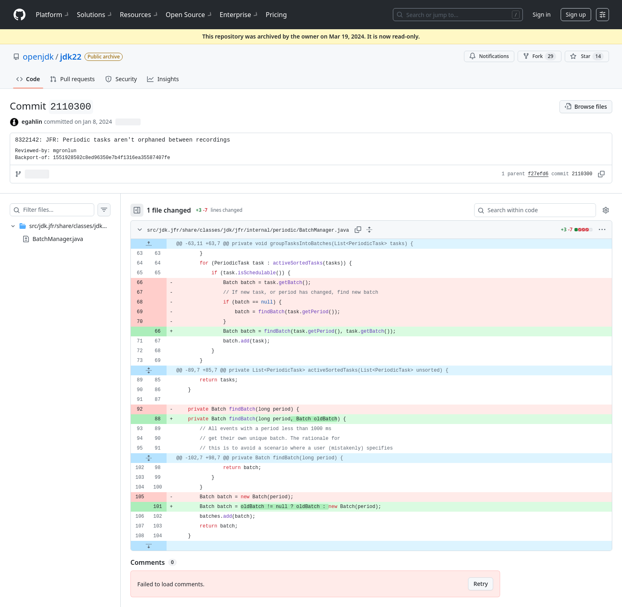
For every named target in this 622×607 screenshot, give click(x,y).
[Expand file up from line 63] (149, 244)
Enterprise (239, 14)
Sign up (576, 14)
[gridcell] (371, 244)
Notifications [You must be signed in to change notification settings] (489, 56)
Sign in (541, 14)
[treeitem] (60, 232)
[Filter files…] (58, 210)
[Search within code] (531, 210)
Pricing (276, 14)
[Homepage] (19, 15)
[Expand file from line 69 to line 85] (149, 370)
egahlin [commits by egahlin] (32, 121)
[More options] (602, 229)
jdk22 (71, 56)
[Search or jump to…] (457, 15)
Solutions (95, 14)
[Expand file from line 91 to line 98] (149, 458)
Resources (139, 14)
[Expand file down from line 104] (149, 546)
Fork (539, 56)
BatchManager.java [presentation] (58, 239)
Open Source (189, 14)
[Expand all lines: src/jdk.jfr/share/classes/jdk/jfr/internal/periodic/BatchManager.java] (369, 229)
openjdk (38, 56)
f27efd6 (538, 174)
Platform (53, 14)
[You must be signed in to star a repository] (587, 56)
